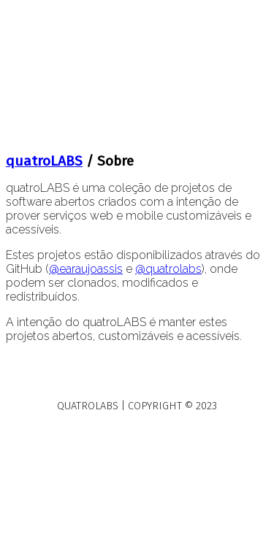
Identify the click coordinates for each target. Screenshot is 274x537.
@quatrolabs (168, 269)
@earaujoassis (86, 269)
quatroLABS (44, 160)
